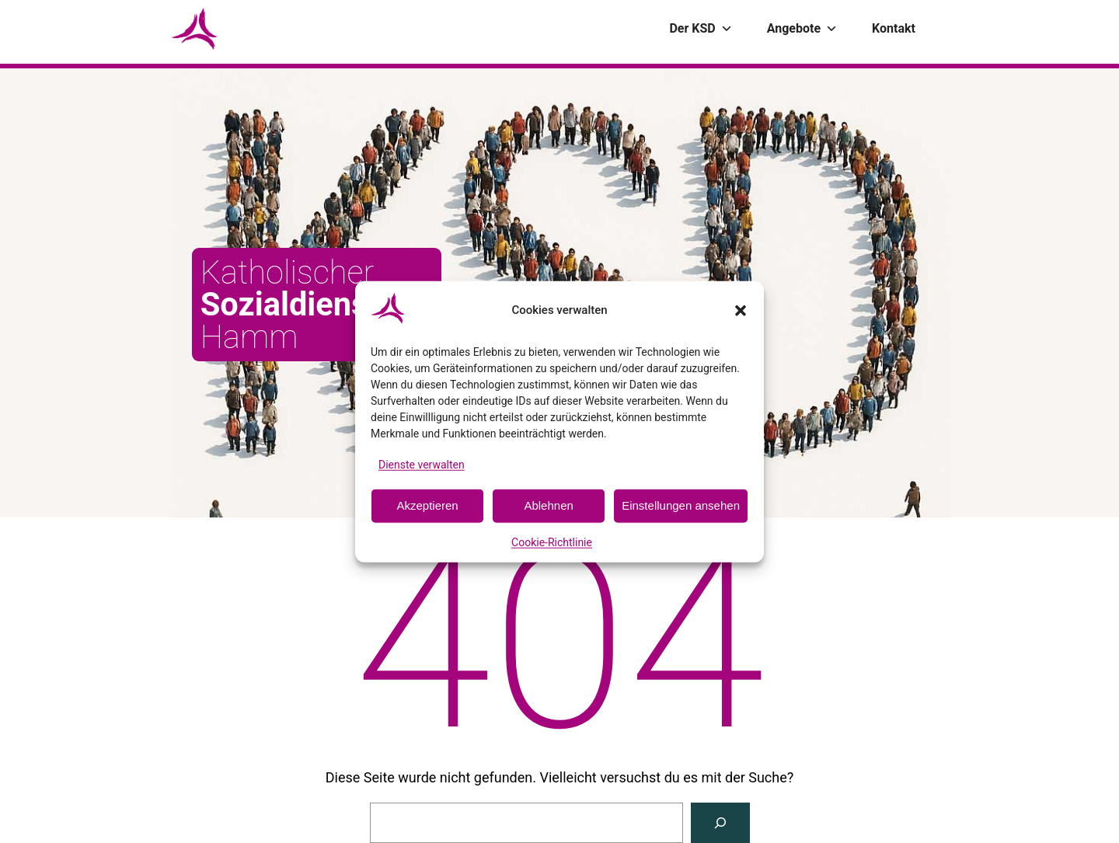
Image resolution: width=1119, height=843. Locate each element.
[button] (740, 310)
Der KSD (700, 28)
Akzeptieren (427, 505)
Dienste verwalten (421, 464)
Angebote (802, 28)
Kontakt (893, 28)
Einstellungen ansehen (681, 505)
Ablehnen (548, 505)
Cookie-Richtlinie (551, 542)
